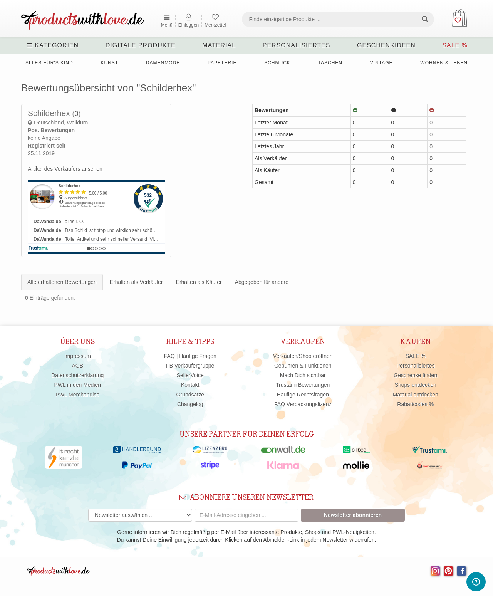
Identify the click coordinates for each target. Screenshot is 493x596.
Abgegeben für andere (261, 282)
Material (219, 45)
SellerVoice (190, 375)
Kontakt (190, 385)
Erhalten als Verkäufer (136, 282)
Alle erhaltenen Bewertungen (62, 282)
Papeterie (222, 62)
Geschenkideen (386, 45)
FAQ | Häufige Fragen (190, 356)
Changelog (190, 404)
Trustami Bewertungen (303, 385)
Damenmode (163, 62)
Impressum (77, 356)
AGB (77, 366)
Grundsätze (190, 394)
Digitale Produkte (141, 45)
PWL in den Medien (77, 385)
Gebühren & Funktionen (303, 366)
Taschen (330, 62)
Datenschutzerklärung (77, 375)
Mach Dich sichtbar (303, 375)
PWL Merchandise (77, 394)
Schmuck (277, 62)
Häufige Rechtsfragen (303, 394)
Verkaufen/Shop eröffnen (303, 356)
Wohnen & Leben (444, 62)
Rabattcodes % (415, 404)
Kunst (109, 62)
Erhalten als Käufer (199, 282)
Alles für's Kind (49, 62)
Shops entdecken (415, 385)
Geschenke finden (415, 375)
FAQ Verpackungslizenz (303, 404)
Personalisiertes (296, 45)
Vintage (381, 62)
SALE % (455, 45)
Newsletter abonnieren (353, 515)
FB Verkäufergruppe (190, 366)
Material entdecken (415, 394)
